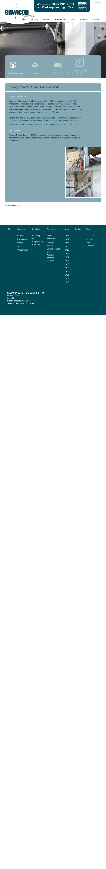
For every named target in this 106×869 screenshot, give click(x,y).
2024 (66, 239)
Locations (90, 235)
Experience (22, 235)
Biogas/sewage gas (53, 250)
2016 (66, 268)
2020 (66, 253)
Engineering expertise (37, 243)
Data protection (90, 244)
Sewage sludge (50, 244)
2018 (66, 260)
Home (24, 19)
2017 (66, 264)
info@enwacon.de (21, 301)
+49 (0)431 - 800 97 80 (24, 303)
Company (34, 19)
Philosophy (22, 239)
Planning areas (36, 236)
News (73, 19)
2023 (66, 243)
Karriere (83, 19)
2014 (66, 275)
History (20, 243)
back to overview (14, 206)
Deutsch (97, 2)
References (60, 19)
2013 (66, 278)
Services (46, 19)
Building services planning (50, 257)
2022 (66, 246)
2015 (66, 271)
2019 (66, 257)
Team (19, 246)
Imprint (89, 239)
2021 (66, 250)
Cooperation (22, 250)
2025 (66, 235)
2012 (66, 282)
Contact (95, 19)
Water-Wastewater (52, 236)
